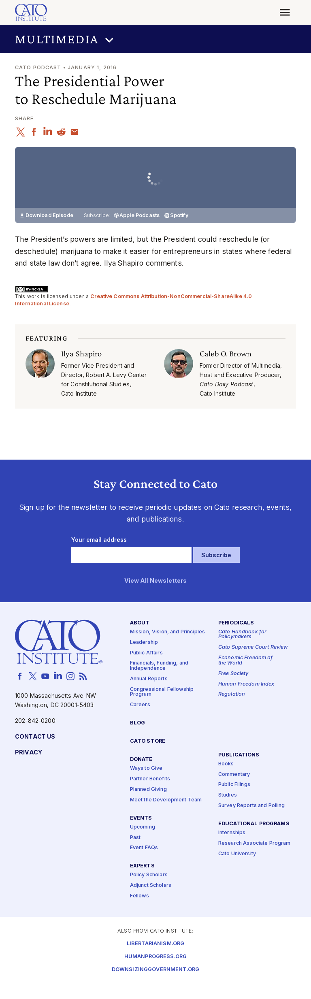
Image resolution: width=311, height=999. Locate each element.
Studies (227, 810)
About (140, 638)
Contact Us (35, 752)
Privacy (28, 768)
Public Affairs (146, 668)
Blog (137, 738)
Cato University (237, 869)
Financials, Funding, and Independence (159, 681)
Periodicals (236, 638)
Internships (232, 848)
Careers (140, 720)
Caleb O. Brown (225, 368)
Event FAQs (144, 863)
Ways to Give (146, 783)
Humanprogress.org (155, 972)
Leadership (144, 657)
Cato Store (147, 756)
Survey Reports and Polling (251, 821)
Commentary (234, 789)
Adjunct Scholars (150, 900)
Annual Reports (149, 694)
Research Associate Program (254, 858)
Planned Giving (148, 804)
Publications (239, 770)
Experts (142, 881)
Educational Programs (254, 839)
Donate (141, 774)
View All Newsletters (155, 596)
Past (135, 852)
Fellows (139, 911)
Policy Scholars (149, 890)
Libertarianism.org (156, 959)
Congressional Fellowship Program (162, 707)
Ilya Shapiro (81, 368)
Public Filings (234, 800)
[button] (155, 39)
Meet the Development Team (166, 815)
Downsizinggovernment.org (155, 985)
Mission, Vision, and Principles (167, 647)
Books (226, 779)
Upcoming (142, 842)
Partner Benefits (150, 794)
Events (141, 833)
